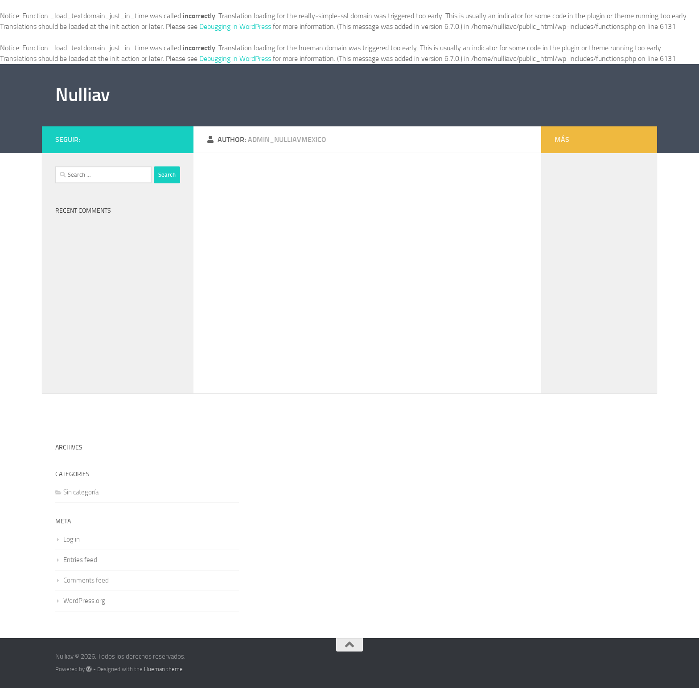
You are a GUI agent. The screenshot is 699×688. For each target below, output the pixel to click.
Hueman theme (163, 669)
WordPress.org (84, 601)
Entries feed (80, 560)
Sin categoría (81, 492)
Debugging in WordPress (235, 26)
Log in (71, 539)
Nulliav (82, 95)
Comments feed (86, 580)
